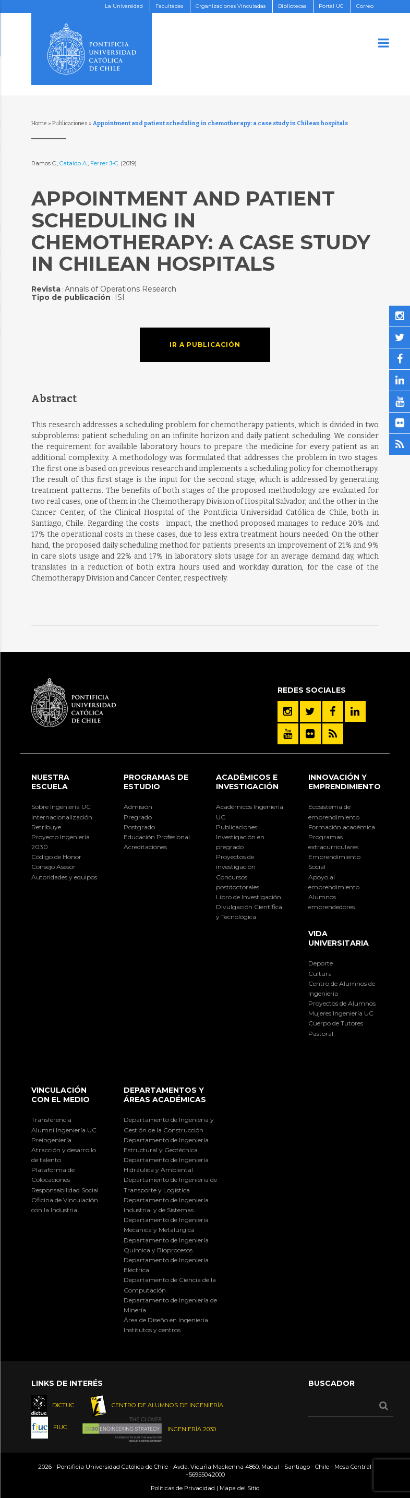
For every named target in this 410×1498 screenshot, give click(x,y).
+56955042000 (205, 1474)
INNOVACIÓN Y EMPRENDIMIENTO (344, 781)
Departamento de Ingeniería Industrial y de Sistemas (166, 1205)
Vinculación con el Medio (60, 1094)
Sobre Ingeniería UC (61, 807)
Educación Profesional (157, 837)
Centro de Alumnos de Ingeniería (341, 988)
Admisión (138, 807)
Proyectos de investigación (236, 862)
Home (39, 123)
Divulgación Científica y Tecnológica (249, 912)
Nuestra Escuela (50, 781)
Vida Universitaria (338, 938)
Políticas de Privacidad (183, 1488)
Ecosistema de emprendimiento (333, 811)
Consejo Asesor (53, 867)
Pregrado (138, 817)
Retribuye (46, 827)
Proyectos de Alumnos (342, 1003)
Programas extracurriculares (333, 842)
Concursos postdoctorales (237, 882)
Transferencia (51, 1120)
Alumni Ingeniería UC (64, 1130)
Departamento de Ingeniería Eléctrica (166, 1265)
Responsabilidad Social (65, 1190)
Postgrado (139, 827)
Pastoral (320, 1033)
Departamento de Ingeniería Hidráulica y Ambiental (166, 1165)
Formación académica (341, 827)
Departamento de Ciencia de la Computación (170, 1285)
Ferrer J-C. (105, 163)
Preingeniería (51, 1140)
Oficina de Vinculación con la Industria (64, 1205)
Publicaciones (70, 123)
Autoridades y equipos (64, 877)
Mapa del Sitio (239, 1488)
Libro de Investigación (248, 897)
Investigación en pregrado (240, 842)
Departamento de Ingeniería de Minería (170, 1305)
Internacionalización (61, 817)
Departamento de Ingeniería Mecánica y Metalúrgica (166, 1225)
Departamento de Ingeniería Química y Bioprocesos (166, 1245)
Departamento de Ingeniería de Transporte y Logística (170, 1184)
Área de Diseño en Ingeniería (166, 1320)
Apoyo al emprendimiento (333, 882)
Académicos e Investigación (247, 781)
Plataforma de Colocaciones (53, 1174)
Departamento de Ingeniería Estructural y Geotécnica (166, 1145)
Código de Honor (56, 857)
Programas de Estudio (156, 781)
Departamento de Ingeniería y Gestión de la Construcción (169, 1124)
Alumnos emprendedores (331, 902)
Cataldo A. (73, 163)
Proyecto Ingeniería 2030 (60, 842)
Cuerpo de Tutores (335, 1023)
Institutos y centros (152, 1330)
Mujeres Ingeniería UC (340, 1013)
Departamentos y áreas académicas (165, 1094)
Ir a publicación (205, 344)
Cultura (320, 973)
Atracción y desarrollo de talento (63, 1155)
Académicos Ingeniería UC (249, 811)
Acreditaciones (145, 847)
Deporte (320, 963)
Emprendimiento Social (334, 862)
